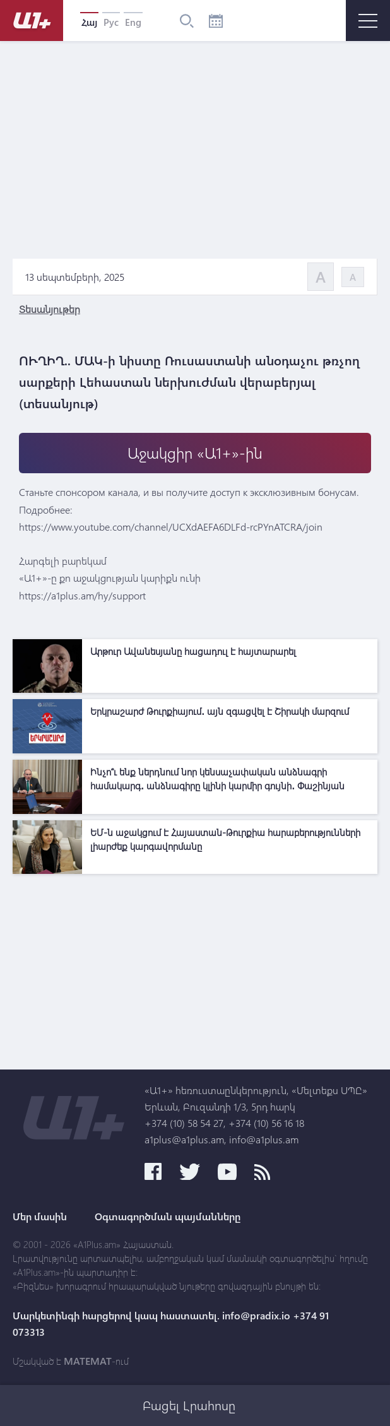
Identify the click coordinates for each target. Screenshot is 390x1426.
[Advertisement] (195, 968)
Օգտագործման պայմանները (167, 1216)
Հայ (89, 22)
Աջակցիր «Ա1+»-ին (195, 453)
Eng (133, 22)
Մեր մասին (40, 1216)
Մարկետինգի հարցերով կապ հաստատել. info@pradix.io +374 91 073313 (171, 1324)
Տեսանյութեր (49, 309)
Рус (111, 22)
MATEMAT (88, 1361)
